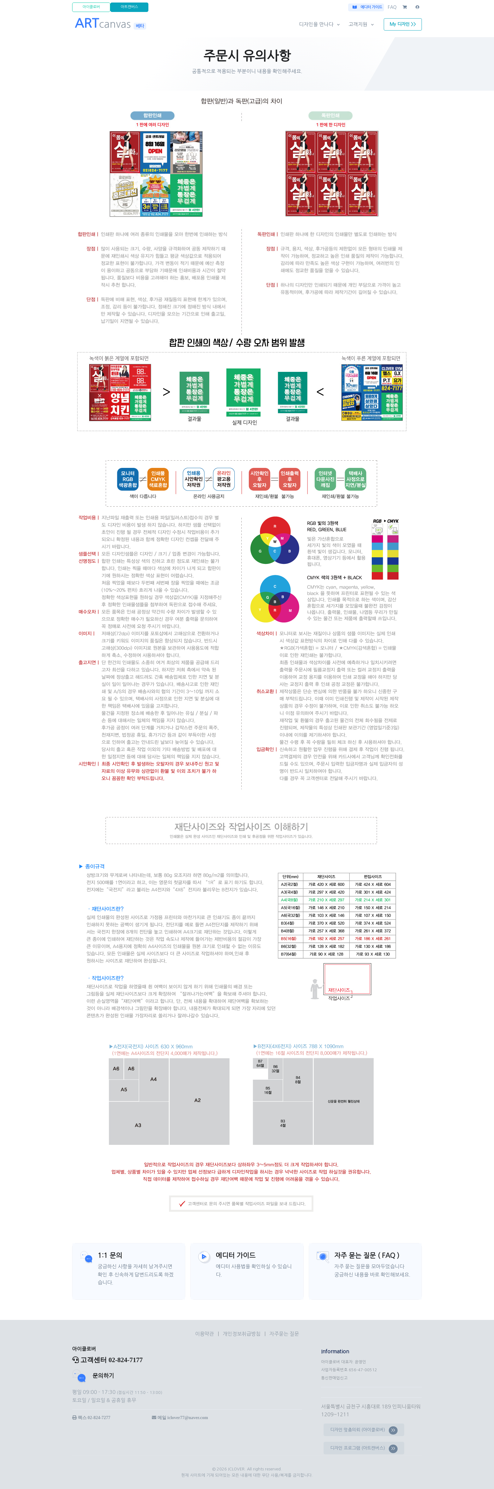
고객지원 (357, 24)
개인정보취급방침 (242, 1333)
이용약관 (205, 1333)
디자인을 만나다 (316, 24)
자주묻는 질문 (284, 1333)
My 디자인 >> (403, 24)
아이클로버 (91, 7)
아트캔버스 (129, 7)
